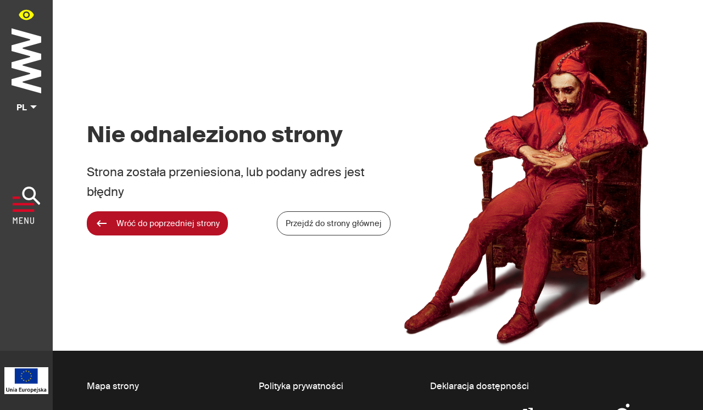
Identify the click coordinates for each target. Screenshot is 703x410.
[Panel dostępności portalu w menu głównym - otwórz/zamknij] (26, 14)
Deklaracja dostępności (479, 385)
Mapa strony (113, 385)
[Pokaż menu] (26, 205)
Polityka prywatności (301, 385)
